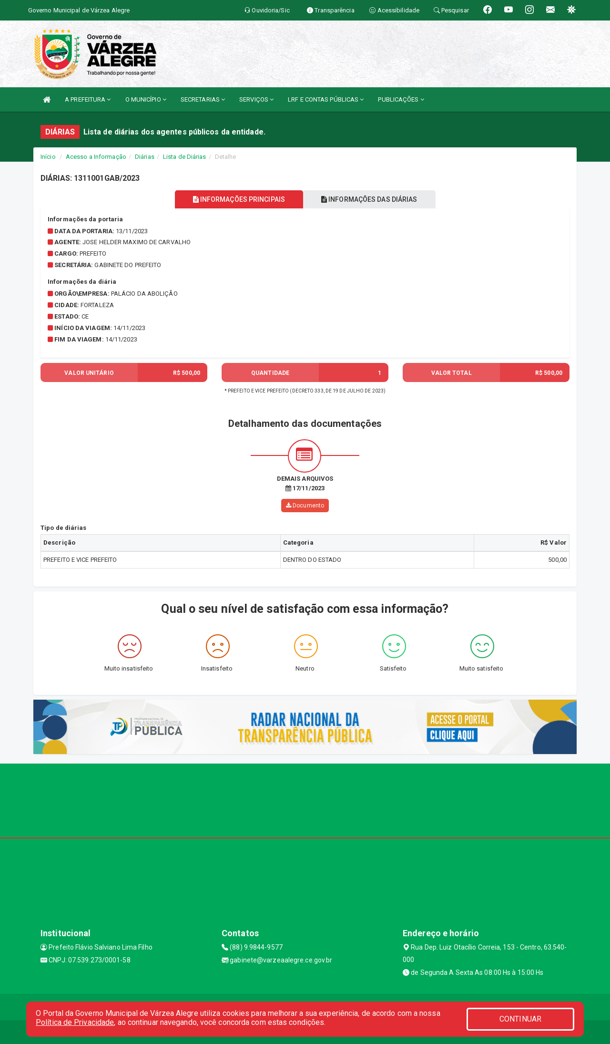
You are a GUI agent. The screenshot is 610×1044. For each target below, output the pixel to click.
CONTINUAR (520, 1018)
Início (48, 156)
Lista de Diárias (184, 156)
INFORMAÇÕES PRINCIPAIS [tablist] (237, 199)
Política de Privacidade (75, 1022)
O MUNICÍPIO (145, 99)
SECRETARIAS (203, 99)
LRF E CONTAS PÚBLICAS (326, 99)
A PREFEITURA (88, 99)
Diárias (144, 156)
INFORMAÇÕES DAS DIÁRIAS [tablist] (371, 199)
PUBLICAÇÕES (401, 99)
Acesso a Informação (96, 156)
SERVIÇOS (256, 99)
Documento (305, 505)
